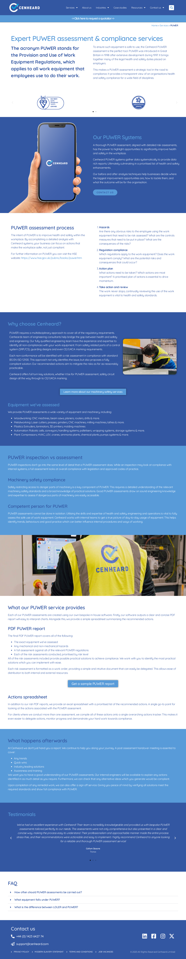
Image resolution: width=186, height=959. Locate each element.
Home (155, 25)
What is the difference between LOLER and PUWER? (46, 907)
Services (72, 7)
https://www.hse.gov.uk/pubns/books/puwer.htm (51, 258)
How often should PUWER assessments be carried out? (48, 892)
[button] (171, 7)
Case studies (120, 7)
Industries (102, 7)
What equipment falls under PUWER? (37, 899)
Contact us (157, 7)
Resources (138, 7)
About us (86, 7)
